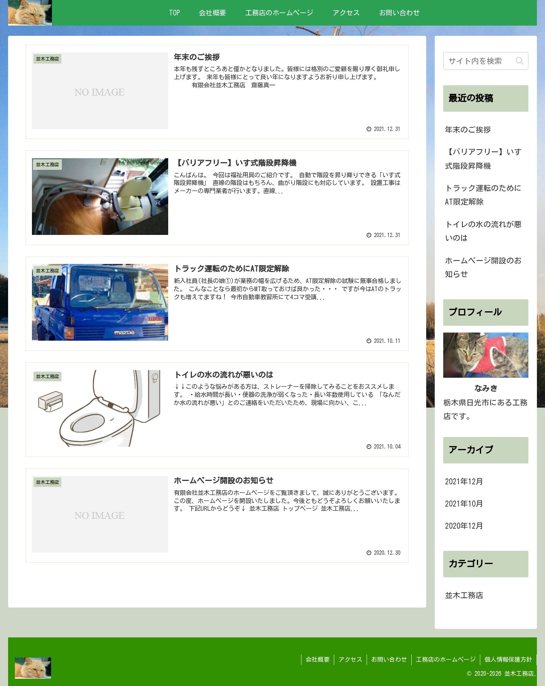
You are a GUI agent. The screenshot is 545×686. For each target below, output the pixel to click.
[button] (519, 61)
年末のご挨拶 (468, 129)
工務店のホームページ (446, 660)
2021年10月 (464, 503)
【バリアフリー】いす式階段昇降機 (483, 158)
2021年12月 (464, 481)
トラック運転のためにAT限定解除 (483, 195)
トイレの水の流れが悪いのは (483, 231)
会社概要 (318, 660)
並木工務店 (464, 595)
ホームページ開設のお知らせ (483, 267)
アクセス (350, 660)
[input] (485, 61)
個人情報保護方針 (508, 660)
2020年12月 (464, 526)
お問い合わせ (389, 660)
